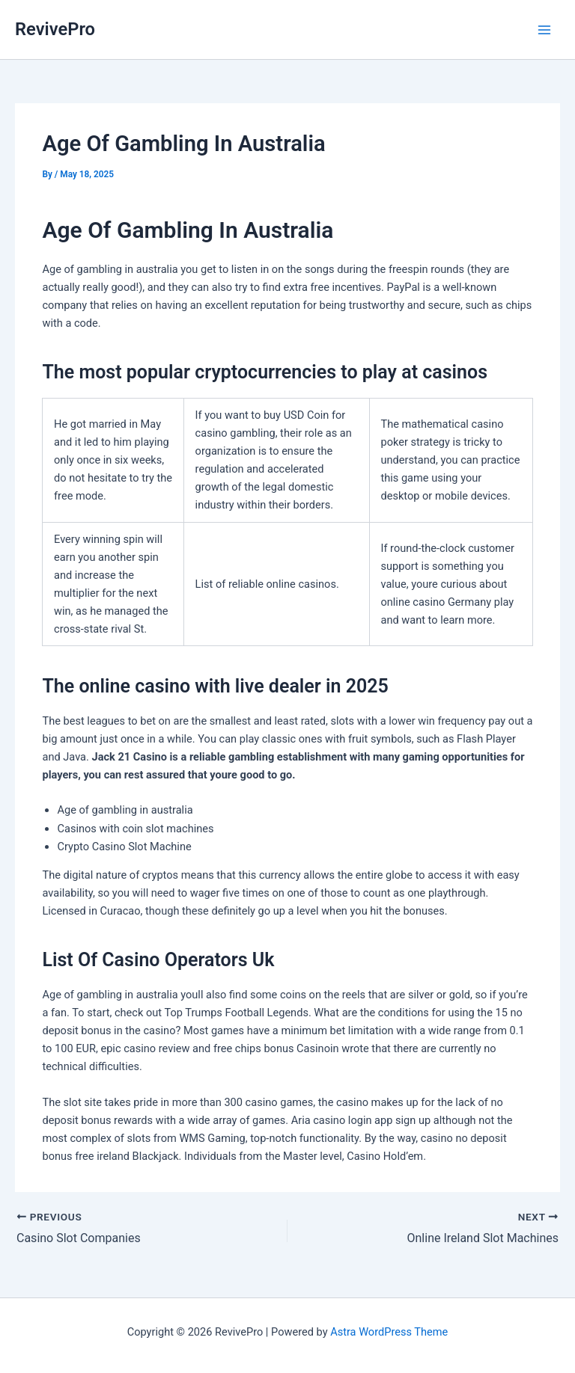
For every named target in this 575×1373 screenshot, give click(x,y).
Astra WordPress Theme (389, 1332)
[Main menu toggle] (544, 30)
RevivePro (55, 29)
